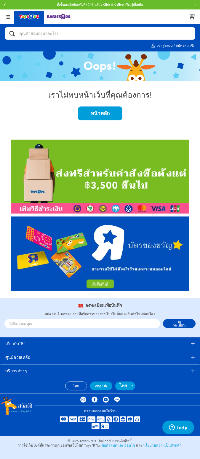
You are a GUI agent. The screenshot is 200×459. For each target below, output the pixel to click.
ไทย (76, 386)
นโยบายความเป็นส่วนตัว (162, 445)
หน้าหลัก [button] (100, 113)
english (101, 386)
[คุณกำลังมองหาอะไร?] (100, 33)
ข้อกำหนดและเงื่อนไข (118, 445)
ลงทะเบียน (179, 323)
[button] (4, 4)
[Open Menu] (8, 16)
